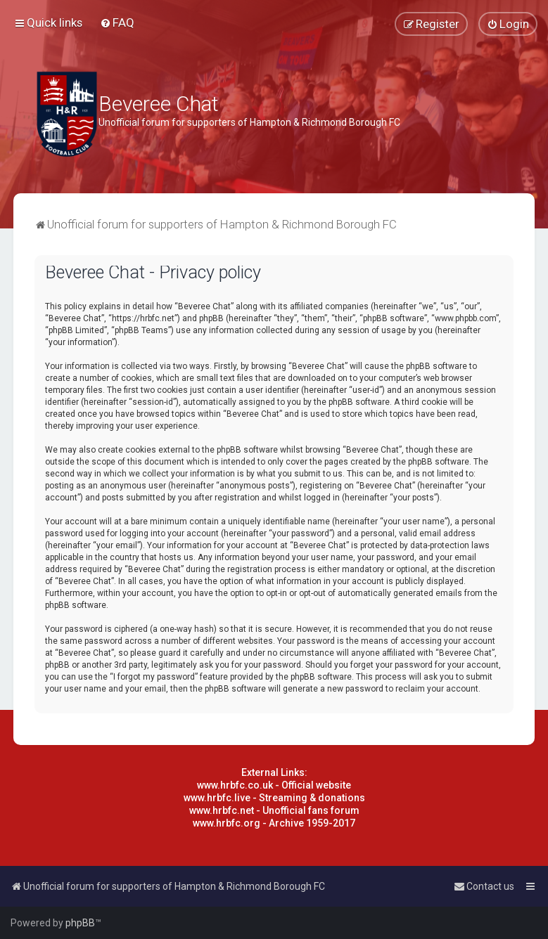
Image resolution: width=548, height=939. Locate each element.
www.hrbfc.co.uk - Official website (274, 785)
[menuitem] (117, 22)
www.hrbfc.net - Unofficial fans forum (274, 810)
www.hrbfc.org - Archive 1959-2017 (274, 823)
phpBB (80, 922)
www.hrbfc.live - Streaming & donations (274, 797)
